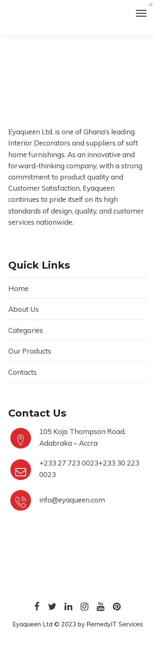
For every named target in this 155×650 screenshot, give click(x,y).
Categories (25, 330)
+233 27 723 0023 (68, 462)
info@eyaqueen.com (72, 499)
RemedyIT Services (114, 624)
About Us (23, 309)
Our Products (29, 351)
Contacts (22, 372)
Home (18, 288)
